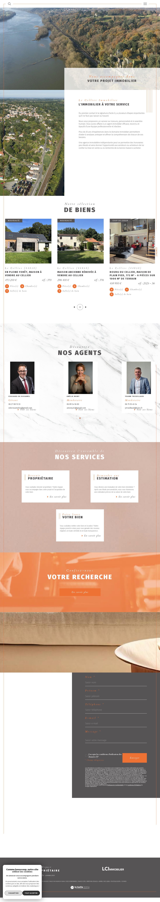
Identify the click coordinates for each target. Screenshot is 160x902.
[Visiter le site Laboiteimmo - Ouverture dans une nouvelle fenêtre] (80, 898)
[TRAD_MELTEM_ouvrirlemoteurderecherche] (9, 3)
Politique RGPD (115, 889)
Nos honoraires (71, 889)
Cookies (123, 889)
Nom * (90, 686)
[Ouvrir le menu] (145, 4)
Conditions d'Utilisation (134, 797)
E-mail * (92, 728)
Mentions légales (92, 889)
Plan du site (81, 889)
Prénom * (92, 700)
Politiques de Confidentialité (115, 797)
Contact (156, 251)
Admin (100, 889)
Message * (93, 742)
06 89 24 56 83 (73, 406)
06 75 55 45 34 (130, 406)
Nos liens (107, 889)
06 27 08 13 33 (15, 406)
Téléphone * (94, 714)
